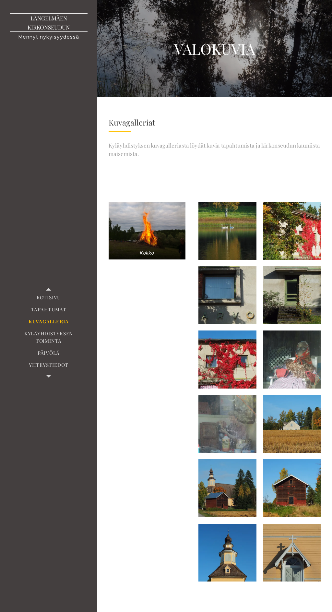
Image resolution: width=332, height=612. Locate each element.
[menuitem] (48, 297)
